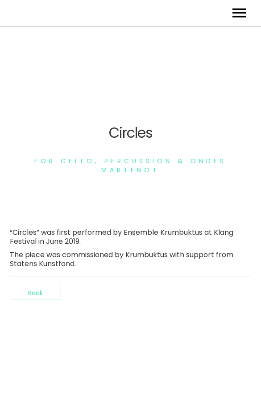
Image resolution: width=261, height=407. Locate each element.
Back (35, 292)
